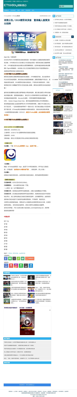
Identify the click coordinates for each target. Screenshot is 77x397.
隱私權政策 (55, 391)
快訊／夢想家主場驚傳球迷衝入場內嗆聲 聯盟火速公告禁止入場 (19, 295)
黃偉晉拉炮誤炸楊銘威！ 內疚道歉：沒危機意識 (18, 307)
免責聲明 (66, 391)
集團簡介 (25, 391)
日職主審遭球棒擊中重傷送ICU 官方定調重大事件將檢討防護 (18, 355)
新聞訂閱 (25, 1)
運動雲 (16, 5)
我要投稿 (10, 391)
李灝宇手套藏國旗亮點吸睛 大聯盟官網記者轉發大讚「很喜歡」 (43, 277)
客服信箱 (39, 391)
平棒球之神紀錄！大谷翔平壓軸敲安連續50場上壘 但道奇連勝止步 (19, 277)
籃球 (23, 10)
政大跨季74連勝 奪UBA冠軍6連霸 (63, 53)
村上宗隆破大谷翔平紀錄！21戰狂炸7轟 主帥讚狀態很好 (17, 351)
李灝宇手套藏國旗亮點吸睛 (61, 22)
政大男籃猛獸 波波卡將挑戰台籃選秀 (64, 43)
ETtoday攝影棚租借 (57, 79)
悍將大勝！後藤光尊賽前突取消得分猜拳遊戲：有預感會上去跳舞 (43, 301)
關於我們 (20, 391)
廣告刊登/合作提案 (32, 391)
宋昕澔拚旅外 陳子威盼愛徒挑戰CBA (64, 46)
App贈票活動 (22, 253)
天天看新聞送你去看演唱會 (59, 60)
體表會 (10, 253)
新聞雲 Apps (19, 1)
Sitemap (44, 391)
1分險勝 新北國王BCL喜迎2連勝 (63, 40)
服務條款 (49, 391)
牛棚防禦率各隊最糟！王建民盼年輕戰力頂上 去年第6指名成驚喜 (19, 301)
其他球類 (28, 10)
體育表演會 (15, 253)
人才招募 (15, 391)
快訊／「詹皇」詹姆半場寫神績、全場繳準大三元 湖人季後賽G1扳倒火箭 (43, 289)
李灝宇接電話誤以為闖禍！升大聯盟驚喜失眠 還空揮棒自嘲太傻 (19, 283)
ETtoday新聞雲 (7, 1)
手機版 (14, 1)
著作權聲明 (61, 391)
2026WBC (13, 10)
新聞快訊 (6, 10)
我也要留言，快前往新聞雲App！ (27, 384)
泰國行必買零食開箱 (57, 65)
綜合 (33, 10)
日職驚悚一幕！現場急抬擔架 (61, 32)
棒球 (18, 10)
